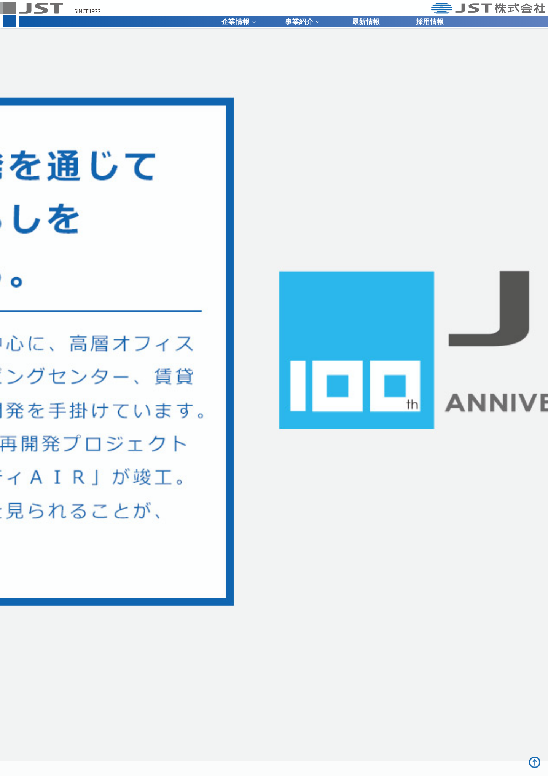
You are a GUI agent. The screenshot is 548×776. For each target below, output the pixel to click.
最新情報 (366, 22)
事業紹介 (302, 22)
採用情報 (430, 22)
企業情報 (238, 22)
